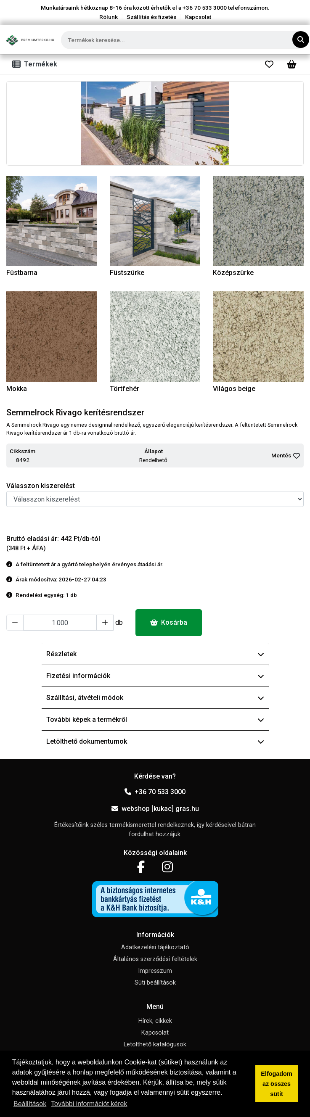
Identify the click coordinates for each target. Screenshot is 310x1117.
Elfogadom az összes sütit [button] (276, 1083)
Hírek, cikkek (155, 1021)
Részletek (155, 654)
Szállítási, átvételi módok (155, 698)
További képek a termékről (155, 720)
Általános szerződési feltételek (155, 959)
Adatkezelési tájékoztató (155, 947)
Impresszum (155, 970)
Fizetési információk (155, 676)
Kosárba (168, 622)
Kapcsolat (198, 16)
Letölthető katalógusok (155, 1044)
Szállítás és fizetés (151, 16)
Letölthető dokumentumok (155, 741)
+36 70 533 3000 (155, 792)
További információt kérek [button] (89, 1103)
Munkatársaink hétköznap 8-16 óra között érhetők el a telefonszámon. (155, 7)
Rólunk (108, 16)
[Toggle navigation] (36, 64)
